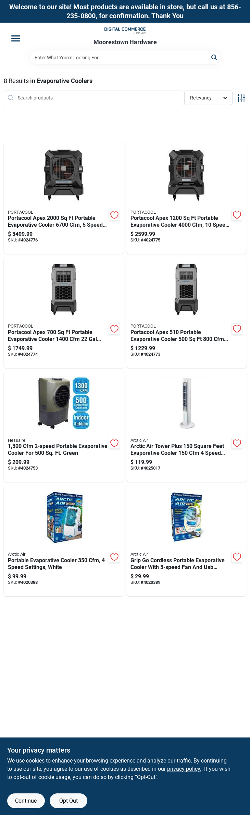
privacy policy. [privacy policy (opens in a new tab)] (184, 769)
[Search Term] (125, 57)
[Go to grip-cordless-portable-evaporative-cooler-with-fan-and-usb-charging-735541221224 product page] (186, 540)
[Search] (215, 57)
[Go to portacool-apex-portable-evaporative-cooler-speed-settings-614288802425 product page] (186, 198)
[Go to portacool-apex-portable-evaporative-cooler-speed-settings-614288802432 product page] (64, 198)
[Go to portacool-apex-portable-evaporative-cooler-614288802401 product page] (186, 312)
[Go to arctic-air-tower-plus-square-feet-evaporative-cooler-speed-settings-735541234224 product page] (186, 426)
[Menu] (15, 38)
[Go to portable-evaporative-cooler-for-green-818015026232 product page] (64, 426)
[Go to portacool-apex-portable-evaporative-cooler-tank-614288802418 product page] (64, 312)
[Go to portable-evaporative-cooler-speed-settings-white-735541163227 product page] (64, 540)
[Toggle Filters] (241, 98)
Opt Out (68, 801)
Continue (26, 801)
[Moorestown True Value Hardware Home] (125, 30)
